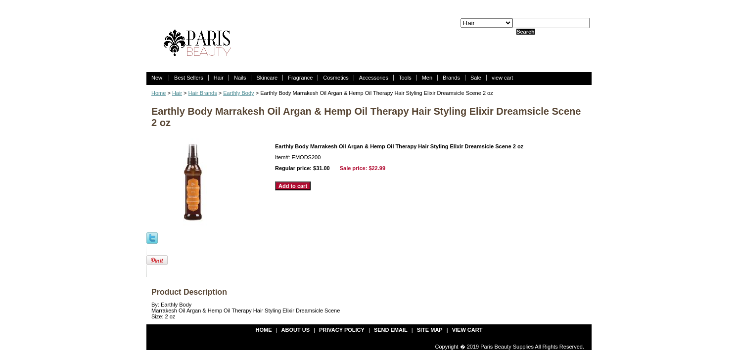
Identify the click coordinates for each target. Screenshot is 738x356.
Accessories (373, 78)
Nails (240, 78)
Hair (219, 78)
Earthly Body (238, 93)
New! (157, 78)
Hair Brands (202, 93)
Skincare (266, 78)
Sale (475, 78)
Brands (451, 78)
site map (430, 330)
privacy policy (342, 330)
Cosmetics (335, 78)
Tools (405, 78)
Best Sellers (188, 78)
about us (295, 330)
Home (158, 93)
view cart (502, 78)
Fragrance (300, 78)
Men (427, 78)
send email (391, 330)
